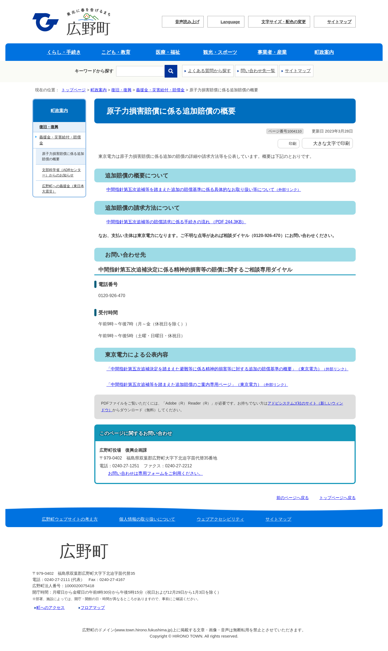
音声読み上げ (187, 21)
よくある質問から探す (209, 70)
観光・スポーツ (220, 52)
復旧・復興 (121, 90)
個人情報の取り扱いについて (147, 519)
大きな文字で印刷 (331, 143)
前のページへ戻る (292, 497)
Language (230, 21)
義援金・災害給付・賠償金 (160, 90)
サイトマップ (339, 21)
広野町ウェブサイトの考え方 (70, 519)
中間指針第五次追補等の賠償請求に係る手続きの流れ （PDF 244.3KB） (178, 222)
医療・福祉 (168, 52)
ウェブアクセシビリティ (220, 519)
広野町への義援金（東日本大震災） (63, 188)
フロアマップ (93, 607)
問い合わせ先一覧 (258, 70)
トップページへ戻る (337, 497)
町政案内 (324, 52)
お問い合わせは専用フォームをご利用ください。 (155, 473)
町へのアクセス (50, 607)
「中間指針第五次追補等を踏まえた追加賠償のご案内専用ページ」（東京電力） (199, 384)
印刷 (292, 143)
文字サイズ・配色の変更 (283, 21)
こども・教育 (115, 52)
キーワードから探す (94, 71)
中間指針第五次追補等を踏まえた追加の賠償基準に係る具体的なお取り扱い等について (206, 189)
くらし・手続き (64, 52)
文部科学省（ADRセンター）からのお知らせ (61, 172)
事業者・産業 (272, 52)
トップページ (73, 90)
